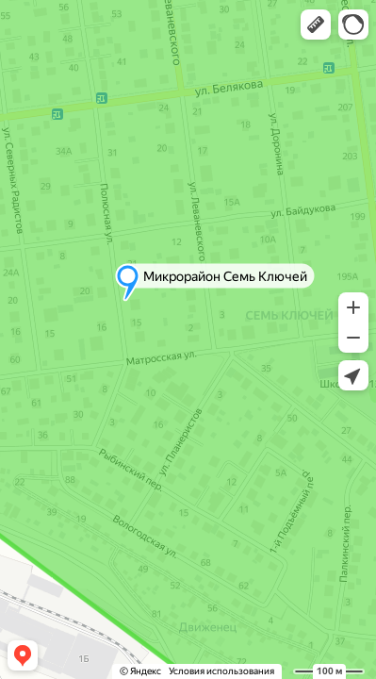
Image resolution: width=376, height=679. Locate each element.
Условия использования (221, 671)
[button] (316, 24)
